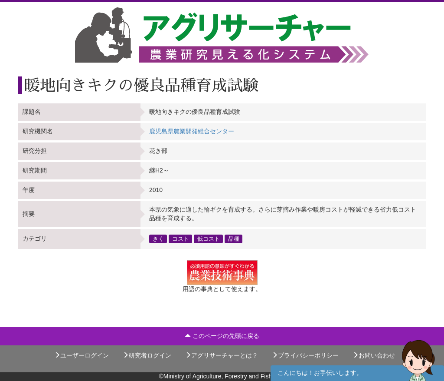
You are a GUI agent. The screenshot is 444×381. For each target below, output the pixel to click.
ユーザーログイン (81, 355)
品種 (233, 238)
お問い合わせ (374, 355)
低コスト (208, 238)
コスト (180, 238)
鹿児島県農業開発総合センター (191, 131)
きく (158, 238)
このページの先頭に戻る (222, 335)
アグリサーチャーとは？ (221, 355)
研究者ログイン (147, 355)
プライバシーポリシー (305, 355)
